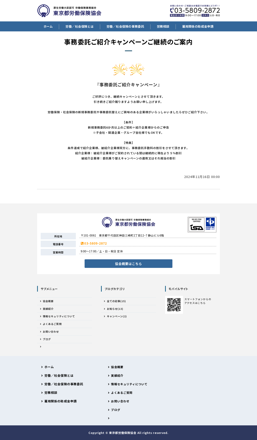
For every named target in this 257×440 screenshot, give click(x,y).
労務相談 (163, 26)
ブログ (47, 339)
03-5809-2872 (95, 243)
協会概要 (48, 301)
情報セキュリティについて (59, 316)
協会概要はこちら (128, 263)
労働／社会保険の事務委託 (125, 26)
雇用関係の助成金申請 (197, 26)
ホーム (48, 26)
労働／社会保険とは (79, 26)
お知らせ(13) (115, 309)
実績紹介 (48, 309)
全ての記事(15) (116, 301)
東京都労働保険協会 (123, 433)
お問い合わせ (51, 331)
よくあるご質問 (52, 324)
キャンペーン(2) (117, 316)
